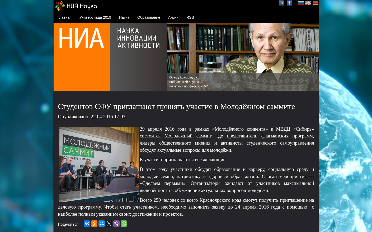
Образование (148, 17)
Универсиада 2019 (95, 17)
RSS (190, 17)
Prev (173, 57)
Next (312, 57)
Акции (173, 17)
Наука (124, 17)
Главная (65, 17)
